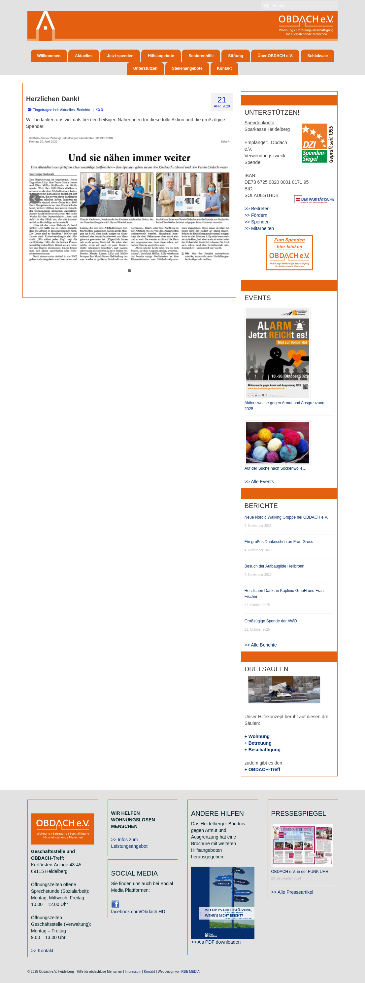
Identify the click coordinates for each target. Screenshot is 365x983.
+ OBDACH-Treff (263, 769)
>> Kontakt (42, 950)
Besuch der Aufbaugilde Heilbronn (274, 566)
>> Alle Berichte (261, 645)
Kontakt (149, 971)
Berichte (83, 110)
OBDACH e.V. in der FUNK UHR (300, 871)
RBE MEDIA (191, 971)
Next (224, 198)
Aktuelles (67, 110)
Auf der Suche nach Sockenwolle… (276, 468)
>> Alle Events (259, 481)
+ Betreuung (258, 743)
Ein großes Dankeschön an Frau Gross (279, 541)
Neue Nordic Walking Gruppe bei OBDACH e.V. (286, 517)
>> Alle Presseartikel (292, 892)
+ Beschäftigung (263, 749)
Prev (34, 198)
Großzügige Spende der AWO (271, 621)
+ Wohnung (257, 736)
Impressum (133, 971)
